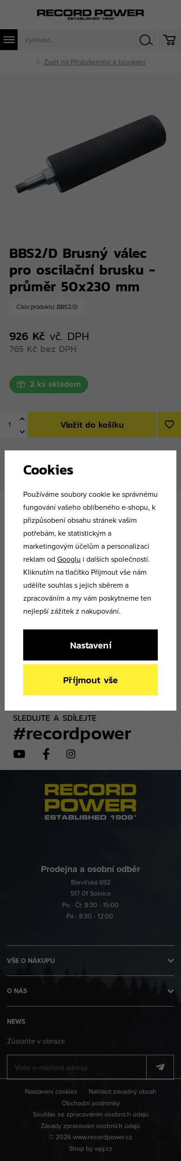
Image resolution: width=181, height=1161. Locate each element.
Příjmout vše (90, 679)
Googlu (69, 559)
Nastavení (90, 645)
